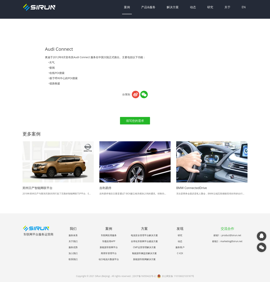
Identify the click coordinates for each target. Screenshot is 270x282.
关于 (227, 7)
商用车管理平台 (109, 253)
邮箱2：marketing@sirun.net (227, 241)
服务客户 (180, 247)
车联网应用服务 (109, 235)
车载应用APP (108, 241)
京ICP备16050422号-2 (144, 276)
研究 (210, 7)
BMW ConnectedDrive (191, 188)
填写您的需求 (135, 121)
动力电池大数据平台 (109, 259)
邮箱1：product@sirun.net (227, 235)
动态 (193, 7)
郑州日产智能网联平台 (37, 188)
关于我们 (73, 241)
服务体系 (73, 235)
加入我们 (73, 253)
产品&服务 (148, 7)
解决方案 (173, 7)
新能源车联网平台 (109, 247)
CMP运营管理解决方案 (144, 247)
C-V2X (180, 253)
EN (244, 7)
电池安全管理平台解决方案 (144, 235)
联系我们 (73, 259)
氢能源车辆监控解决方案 (144, 253)
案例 (127, 7)
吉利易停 (105, 188)
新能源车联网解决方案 (144, 259)
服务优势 (73, 247)
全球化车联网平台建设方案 (144, 241)
